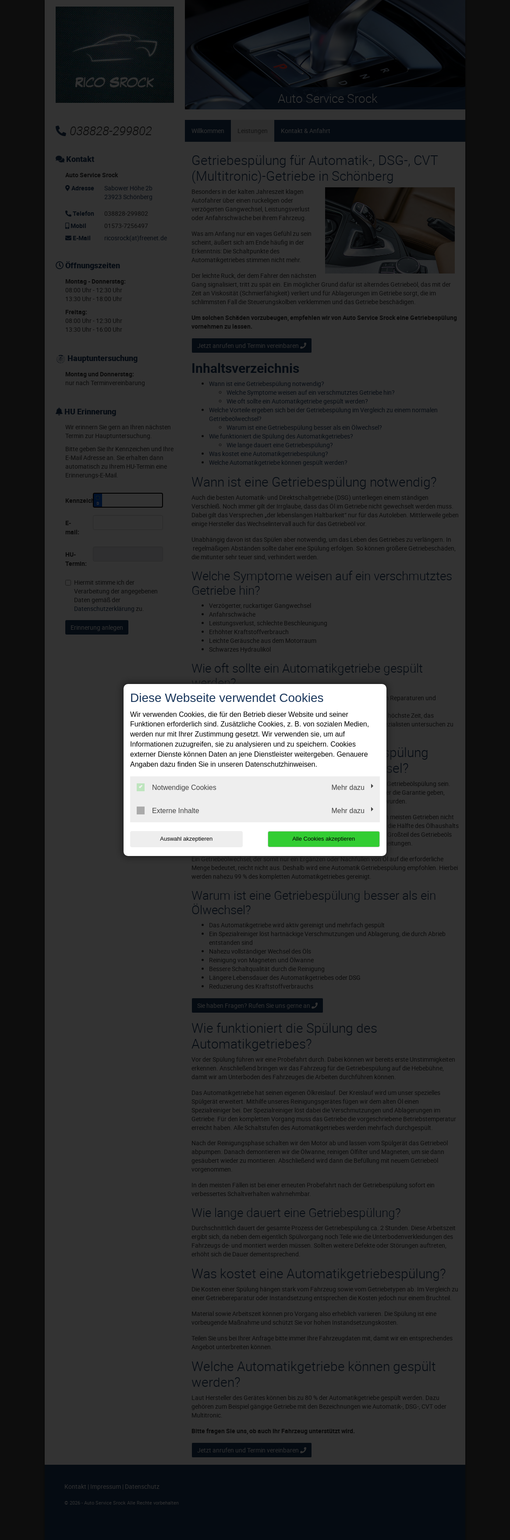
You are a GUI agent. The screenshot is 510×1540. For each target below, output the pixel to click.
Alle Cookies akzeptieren (323, 838)
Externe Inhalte (168, 810)
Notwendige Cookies (176, 787)
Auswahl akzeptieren (186, 838)
